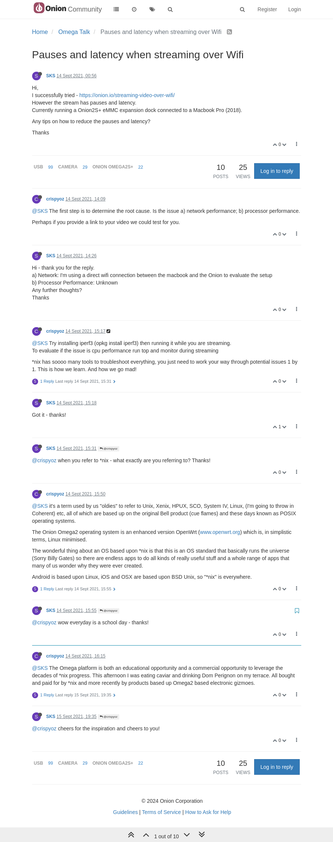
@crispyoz (109, 448)
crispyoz (55, 199)
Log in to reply (276, 171)
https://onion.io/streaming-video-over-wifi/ (127, 95)
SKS (50, 75)
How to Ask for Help (208, 812)
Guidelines (125, 812)
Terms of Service (161, 812)
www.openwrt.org (220, 532)
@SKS (40, 211)
